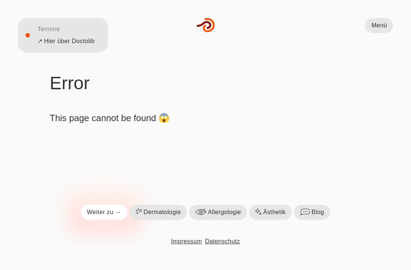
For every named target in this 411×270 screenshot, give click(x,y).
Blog (312, 212)
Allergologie (218, 212)
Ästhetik (270, 212)
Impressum (186, 241)
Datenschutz (222, 241)
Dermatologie (158, 212)
